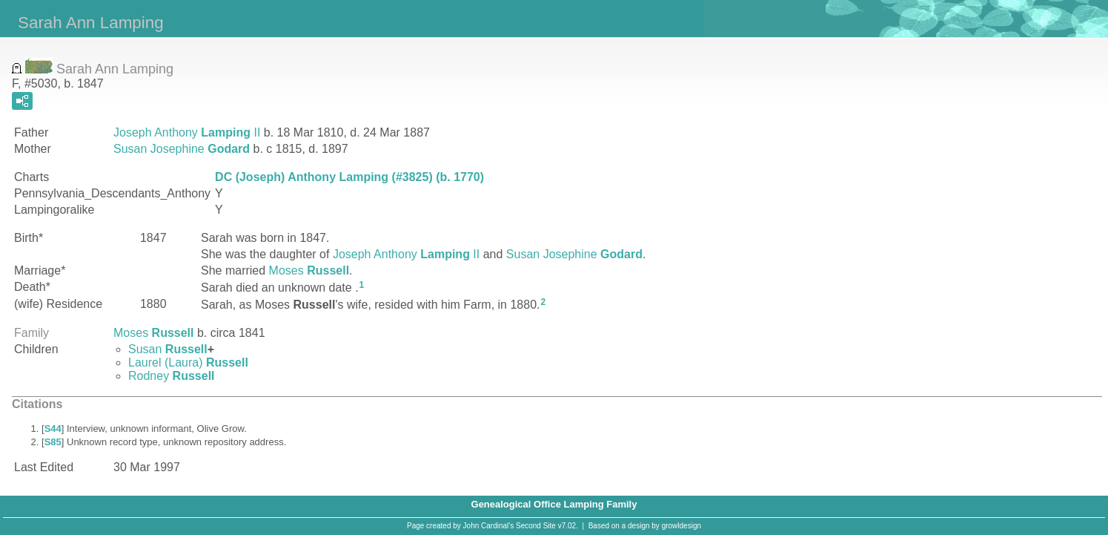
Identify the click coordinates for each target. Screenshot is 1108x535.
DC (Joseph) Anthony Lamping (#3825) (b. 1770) (349, 177)
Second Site (536, 526)
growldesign (681, 526)
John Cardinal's (488, 526)
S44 (53, 428)
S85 (53, 441)
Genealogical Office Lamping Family (554, 504)
